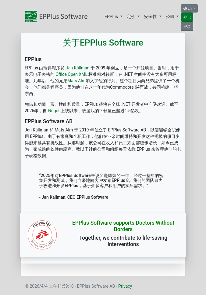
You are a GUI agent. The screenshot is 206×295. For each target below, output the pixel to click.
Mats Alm (76, 80)
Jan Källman (77, 67)
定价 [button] (131, 16)
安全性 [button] (151, 16)
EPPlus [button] (112, 16)
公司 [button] (170, 16)
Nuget (54, 110)
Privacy (125, 286)
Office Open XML (71, 74)
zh (188, 8)
